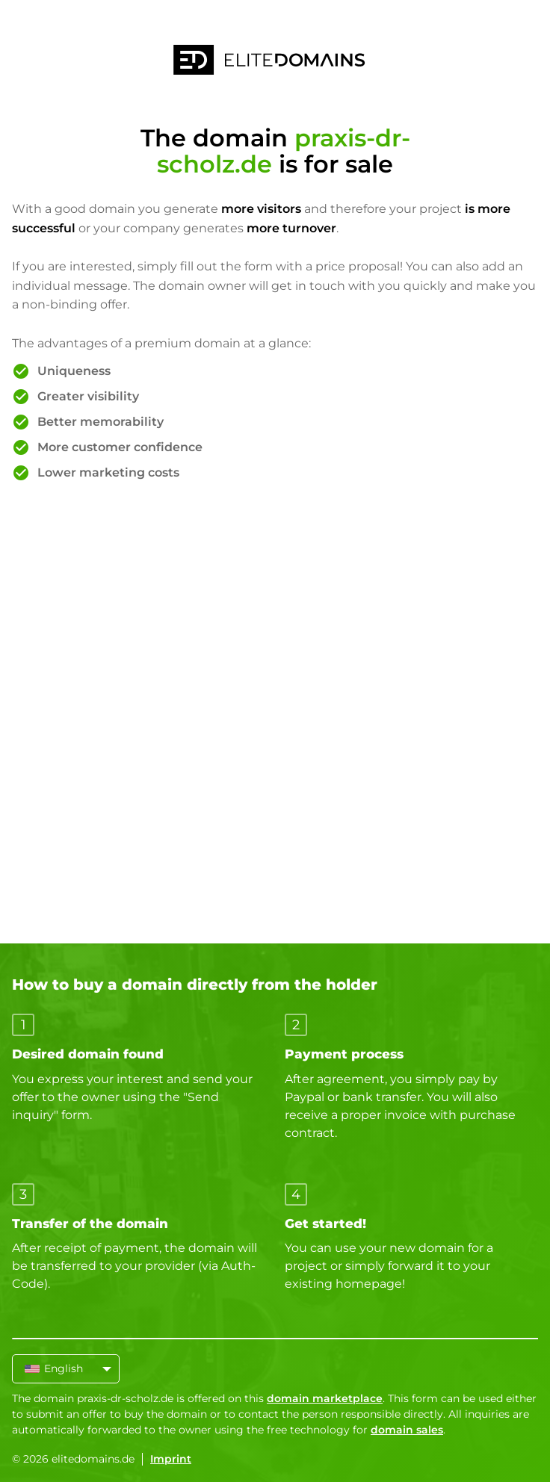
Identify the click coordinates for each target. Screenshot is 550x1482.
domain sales (407, 1429)
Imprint (170, 1459)
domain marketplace (325, 1398)
